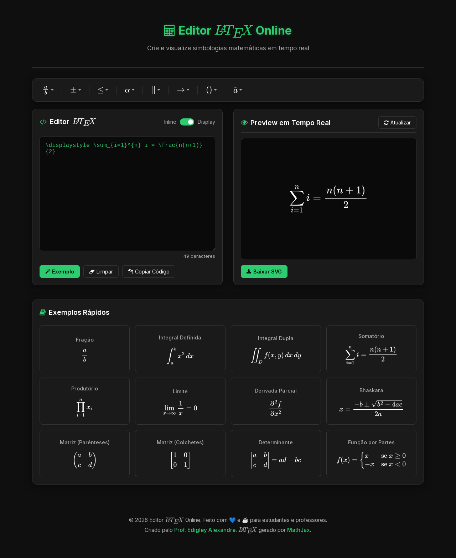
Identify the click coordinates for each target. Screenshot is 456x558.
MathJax (298, 530)
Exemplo (59, 271)
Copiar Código (149, 271)
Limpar (101, 271)
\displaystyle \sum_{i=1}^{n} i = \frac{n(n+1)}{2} (127, 194)
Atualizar (397, 122)
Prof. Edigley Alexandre (204, 530)
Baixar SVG (264, 271)
